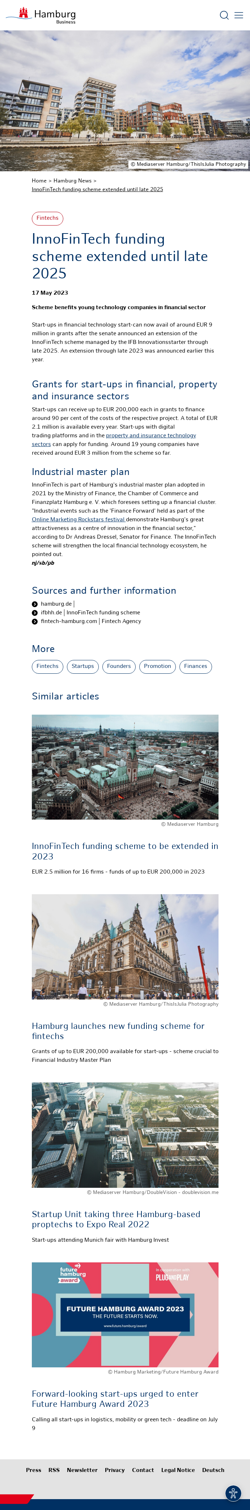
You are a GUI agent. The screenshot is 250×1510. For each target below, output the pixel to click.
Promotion (157, 666)
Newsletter (82, 1470)
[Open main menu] (238, 15)
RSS (54, 1470)
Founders (119, 666)
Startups (83, 666)
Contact (143, 1470)
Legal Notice (178, 1470)
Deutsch (213, 1470)
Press (33, 1470)
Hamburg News (73, 181)
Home (39, 181)
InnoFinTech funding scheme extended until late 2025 (97, 189)
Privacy (115, 1470)
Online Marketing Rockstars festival (79, 520)
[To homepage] (40, 15)
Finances (195, 666)
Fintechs (48, 218)
